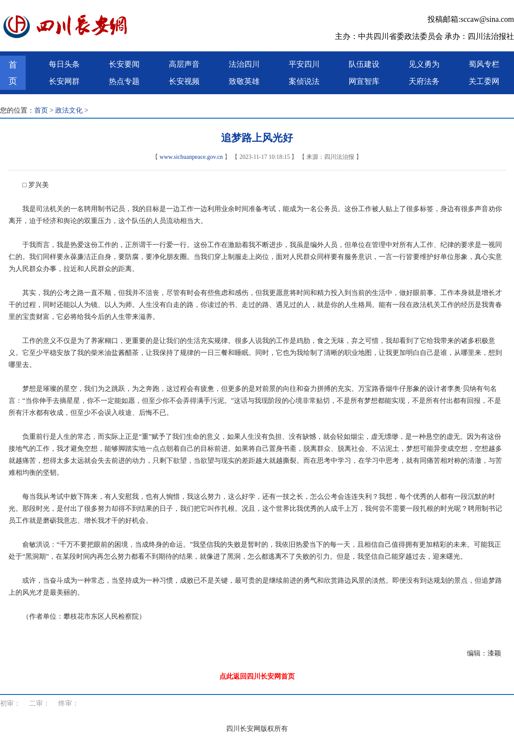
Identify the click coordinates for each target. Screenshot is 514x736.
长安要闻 (124, 64)
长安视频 (184, 81)
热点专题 (124, 81)
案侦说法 (304, 81)
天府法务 (424, 81)
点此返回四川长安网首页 (257, 676)
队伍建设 (364, 64)
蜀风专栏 (484, 64)
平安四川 (304, 64)
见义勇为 (424, 64)
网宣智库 (364, 81)
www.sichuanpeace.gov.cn (191, 157)
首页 (13, 73)
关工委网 (484, 81)
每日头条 (64, 64)
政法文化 (69, 110)
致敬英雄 (244, 81)
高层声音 (184, 64)
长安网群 (64, 81)
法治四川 (244, 64)
